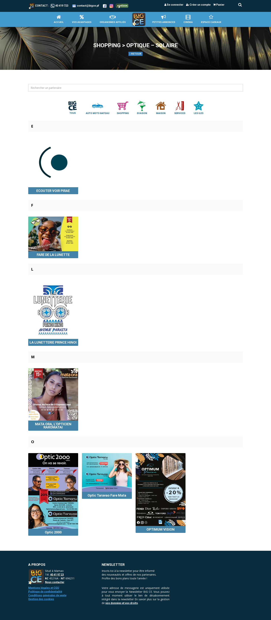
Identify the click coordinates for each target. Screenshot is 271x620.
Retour (135, 53)
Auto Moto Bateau (97, 107)
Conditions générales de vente (47, 595)
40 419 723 (61, 5)
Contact (38, 5)
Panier (218, 4)
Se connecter (173, 4)
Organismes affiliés (113, 19)
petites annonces (163, 19)
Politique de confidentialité (45, 591)
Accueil (59, 19)
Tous (72, 107)
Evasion (142, 107)
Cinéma (188, 19)
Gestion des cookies (41, 599)
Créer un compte (198, 4)
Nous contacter (54, 582)
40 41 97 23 (57, 574)
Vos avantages (81, 19)
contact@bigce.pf (88, 5)
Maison (160, 107)
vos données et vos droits (121, 603)
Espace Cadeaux (211, 19)
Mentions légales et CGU (43, 587)
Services (179, 107)
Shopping (123, 107)
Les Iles (198, 107)
